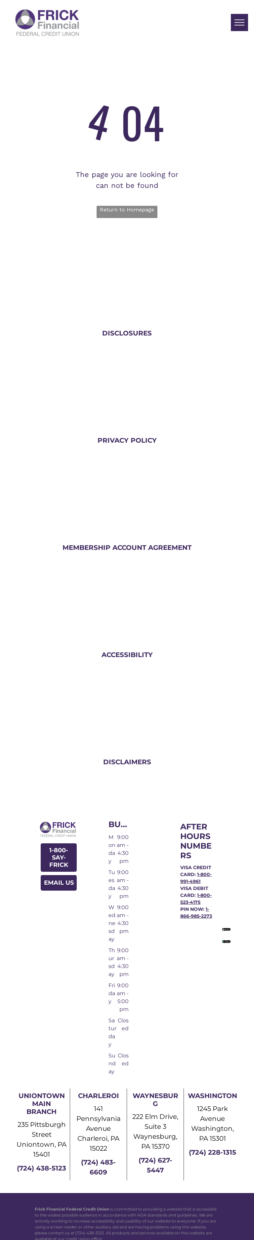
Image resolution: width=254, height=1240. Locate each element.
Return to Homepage (127, 209)
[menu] (239, 22)
